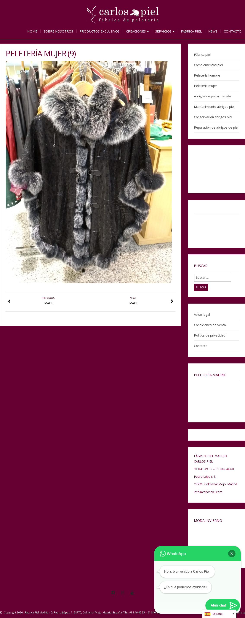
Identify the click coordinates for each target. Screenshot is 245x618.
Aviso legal (202, 314)
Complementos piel (208, 65)
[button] (231, 553)
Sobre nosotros (58, 31)
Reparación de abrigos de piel (216, 127)
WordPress (238, 612)
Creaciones (137, 31)
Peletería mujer (205, 85)
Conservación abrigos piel (213, 117)
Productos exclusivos (100, 31)
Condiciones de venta (210, 325)
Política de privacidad (209, 335)
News (212, 31)
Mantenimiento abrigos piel (214, 106)
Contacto (233, 31)
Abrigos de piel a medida (212, 96)
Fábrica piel (191, 31)
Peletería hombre (207, 75)
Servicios (165, 31)
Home (32, 31)
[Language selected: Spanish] (219, 614)
